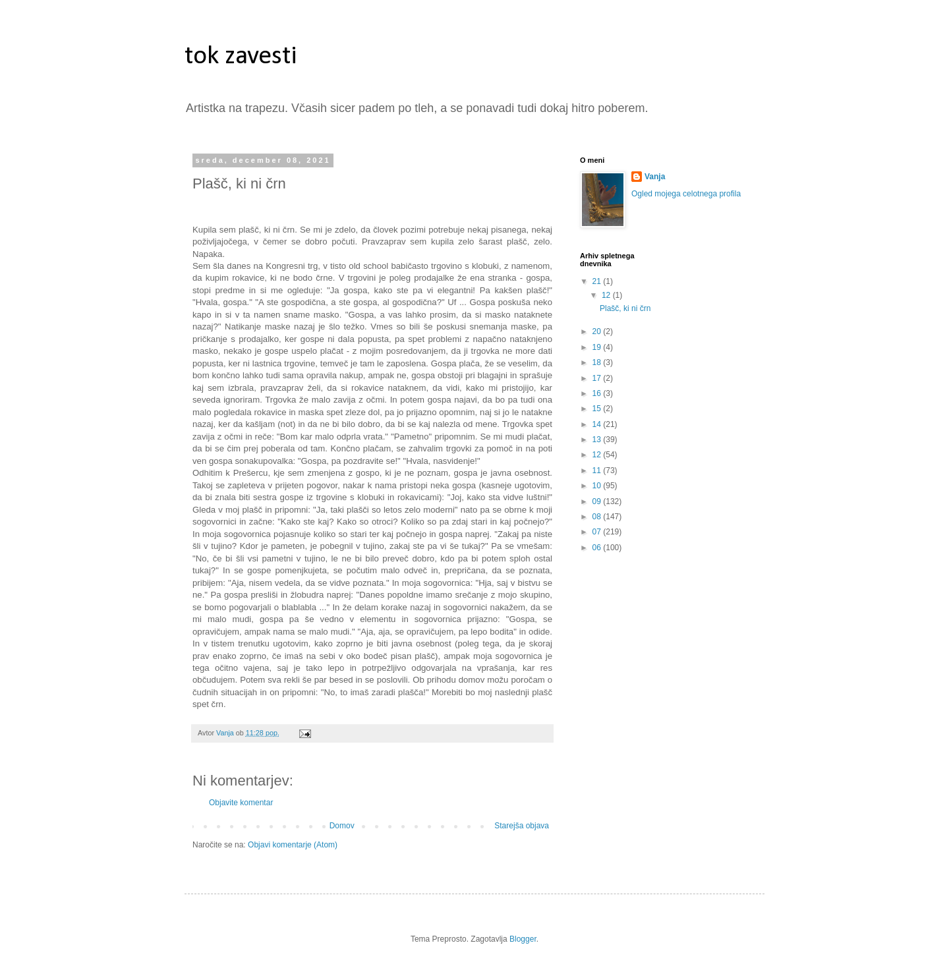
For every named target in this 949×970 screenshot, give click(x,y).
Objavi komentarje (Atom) (292, 844)
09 (598, 501)
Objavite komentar (241, 802)
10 (598, 485)
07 (598, 531)
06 (598, 547)
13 (598, 439)
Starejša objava (521, 825)
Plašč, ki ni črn (625, 308)
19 (598, 347)
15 (598, 408)
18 (598, 362)
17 (598, 378)
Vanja (655, 176)
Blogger (522, 939)
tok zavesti (241, 56)
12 (607, 295)
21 (598, 281)
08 (598, 516)
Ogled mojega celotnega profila (686, 193)
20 (598, 331)
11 (598, 470)
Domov (342, 825)
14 (598, 424)
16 (598, 393)
